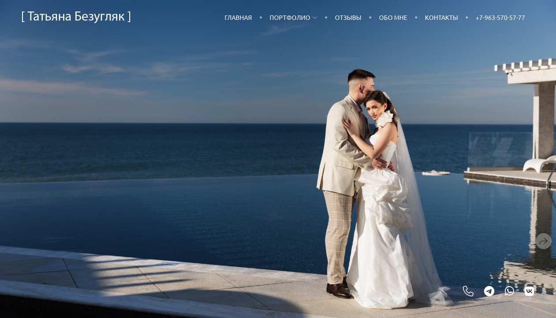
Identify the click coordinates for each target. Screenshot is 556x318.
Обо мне (393, 17)
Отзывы (348, 17)
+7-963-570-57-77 (500, 17)
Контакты (441, 17)
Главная (238, 17)
